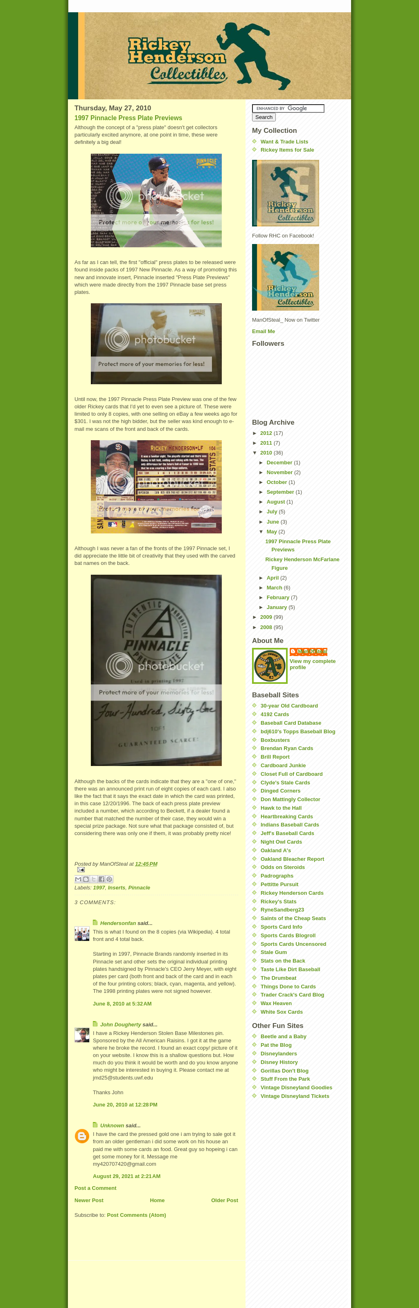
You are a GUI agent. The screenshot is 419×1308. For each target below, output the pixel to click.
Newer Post (89, 1200)
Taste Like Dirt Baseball (290, 969)
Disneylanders (279, 1053)
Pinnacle (139, 888)
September (281, 492)
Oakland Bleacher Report (292, 859)
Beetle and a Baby (283, 1036)
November (280, 472)
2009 (267, 617)
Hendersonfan (118, 923)
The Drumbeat (278, 978)
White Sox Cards (282, 1012)
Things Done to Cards (288, 986)
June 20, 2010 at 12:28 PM (125, 1105)
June (274, 522)
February (279, 597)
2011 (267, 443)
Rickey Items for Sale (287, 150)
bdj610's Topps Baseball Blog (298, 731)
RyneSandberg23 (282, 910)
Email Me (263, 331)
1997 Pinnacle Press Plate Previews (128, 117)
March (275, 588)
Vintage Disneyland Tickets (295, 1096)
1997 (99, 888)
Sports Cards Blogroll (288, 935)
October (277, 482)
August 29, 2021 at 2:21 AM (126, 1176)
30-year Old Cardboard (289, 706)
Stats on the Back (283, 961)
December (280, 462)
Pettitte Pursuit (279, 884)
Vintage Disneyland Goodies (296, 1087)
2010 (267, 453)
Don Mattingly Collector (290, 799)
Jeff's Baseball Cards (287, 833)
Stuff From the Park (285, 1079)
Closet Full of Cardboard (292, 774)
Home (157, 1200)
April (273, 578)
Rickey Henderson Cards (292, 893)
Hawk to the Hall (281, 808)
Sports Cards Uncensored (293, 944)
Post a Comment (95, 1188)
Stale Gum (274, 952)
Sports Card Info (281, 927)
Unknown (112, 1125)
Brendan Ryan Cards (287, 748)
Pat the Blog (276, 1045)
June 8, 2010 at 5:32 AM (122, 1004)
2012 (267, 433)
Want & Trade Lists (285, 142)
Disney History (279, 1062)
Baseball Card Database (291, 723)
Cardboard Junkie (283, 765)
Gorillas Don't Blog (285, 1071)
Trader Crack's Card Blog (292, 995)
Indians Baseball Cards (290, 825)
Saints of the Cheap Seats (293, 918)
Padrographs (277, 876)
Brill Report (275, 757)
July (273, 511)
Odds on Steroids (283, 867)
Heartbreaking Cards (287, 816)
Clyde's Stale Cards (285, 782)
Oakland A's (276, 850)
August (276, 502)
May (273, 532)
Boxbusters (275, 740)
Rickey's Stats (279, 901)
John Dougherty (120, 1024)
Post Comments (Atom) (136, 1215)
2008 (267, 627)
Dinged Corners (281, 791)
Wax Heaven (276, 1003)
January (277, 607)
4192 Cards (275, 714)
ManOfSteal (312, 651)
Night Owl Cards (281, 842)
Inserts (117, 888)
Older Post (224, 1200)
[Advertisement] (276, 1155)
